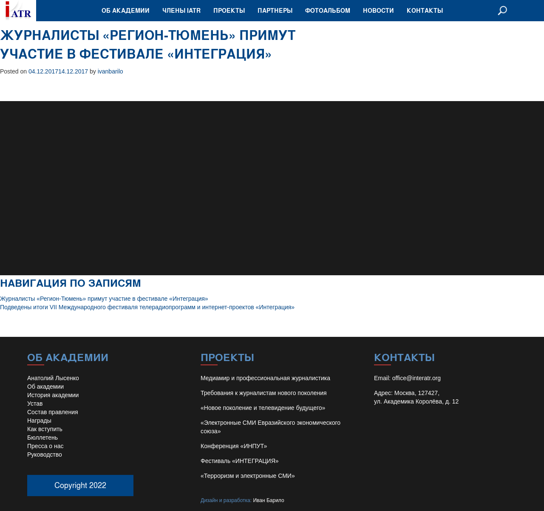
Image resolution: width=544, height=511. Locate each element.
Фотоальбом (327, 10)
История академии (53, 395)
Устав (34, 403)
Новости (378, 10)
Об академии (126, 10)
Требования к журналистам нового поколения (264, 393)
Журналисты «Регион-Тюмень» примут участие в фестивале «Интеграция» (104, 298)
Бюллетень (42, 437)
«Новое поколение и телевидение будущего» (263, 407)
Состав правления (52, 412)
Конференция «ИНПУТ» (234, 446)
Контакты (425, 10)
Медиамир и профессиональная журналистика (265, 378)
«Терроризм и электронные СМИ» (248, 475)
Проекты (229, 10)
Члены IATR (181, 10)
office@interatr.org (416, 378)
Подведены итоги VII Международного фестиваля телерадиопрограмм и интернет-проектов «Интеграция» (147, 307)
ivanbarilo (110, 71)
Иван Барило (268, 500)
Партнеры (275, 10)
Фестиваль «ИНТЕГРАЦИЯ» (240, 460)
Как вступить (44, 429)
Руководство (44, 454)
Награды (39, 420)
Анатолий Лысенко (53, 378)
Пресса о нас (45, 446)
